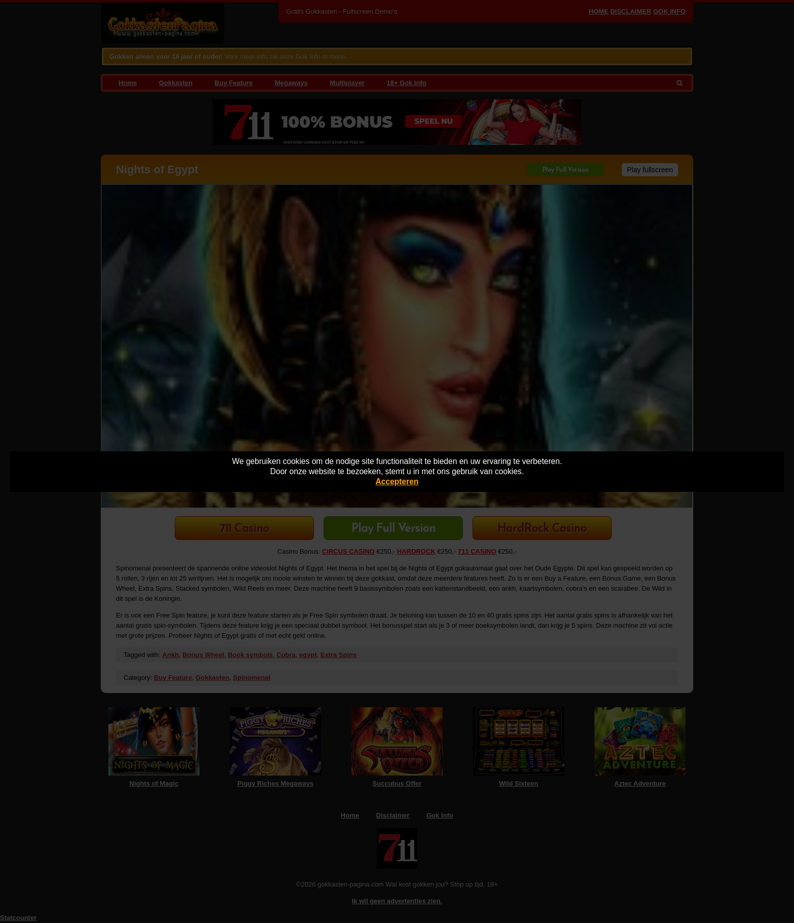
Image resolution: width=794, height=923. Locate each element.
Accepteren (397, 481)
